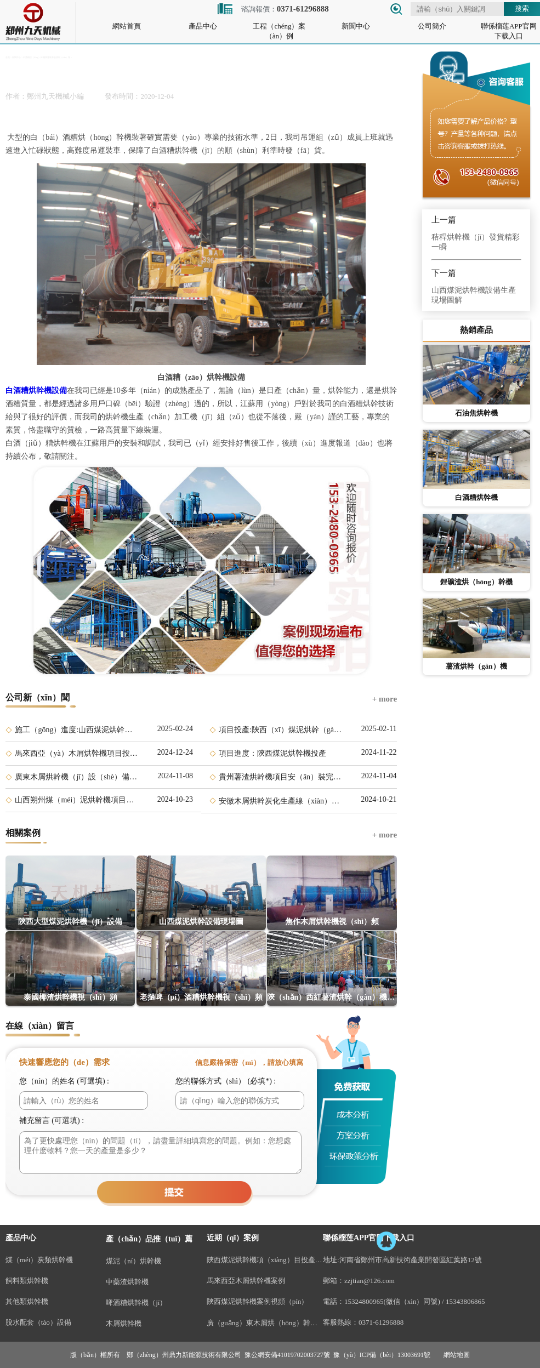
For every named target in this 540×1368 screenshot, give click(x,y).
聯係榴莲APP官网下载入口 (509, 31)
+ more (384, 698)
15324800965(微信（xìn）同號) (392, 1301)
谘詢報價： (272, 9)
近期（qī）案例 (233, 1238)
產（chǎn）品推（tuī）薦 (149, 1239)
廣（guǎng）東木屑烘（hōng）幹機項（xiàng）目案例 (265, 1323)
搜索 (522, 8)
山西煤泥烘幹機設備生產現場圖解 (473, 295)
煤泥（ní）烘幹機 (133, 1261)
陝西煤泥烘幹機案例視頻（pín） (258, 1301)
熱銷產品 (476, 330)
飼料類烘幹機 (26, 1280)
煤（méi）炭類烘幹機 (39, 1260)
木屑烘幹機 (123, 1323)
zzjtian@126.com (369, 1280)
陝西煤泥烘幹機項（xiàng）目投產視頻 (265, 1260)
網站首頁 (126, 26)
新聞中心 (356, 26)
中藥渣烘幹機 (127, 1282)
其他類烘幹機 (26, 1301)
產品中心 (203, 26)
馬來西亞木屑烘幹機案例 (246, 1280)
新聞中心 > (17, 57)
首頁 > (8, 57)
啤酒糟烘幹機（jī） (136, 1302)
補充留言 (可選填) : (51, 1120)
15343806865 (465, 1301)
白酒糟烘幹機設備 (36, 390)
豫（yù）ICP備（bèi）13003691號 (381, 1355)
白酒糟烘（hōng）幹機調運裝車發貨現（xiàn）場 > (47, 57)
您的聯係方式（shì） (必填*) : (225, 1081)
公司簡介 (432, 26)
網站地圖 (457, 1355)
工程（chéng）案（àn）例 (279, 31)
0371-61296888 (381, 1322)
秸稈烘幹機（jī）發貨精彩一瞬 (475, 242)
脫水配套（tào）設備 (38, 1322)
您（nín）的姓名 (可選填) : (64, 1081)
